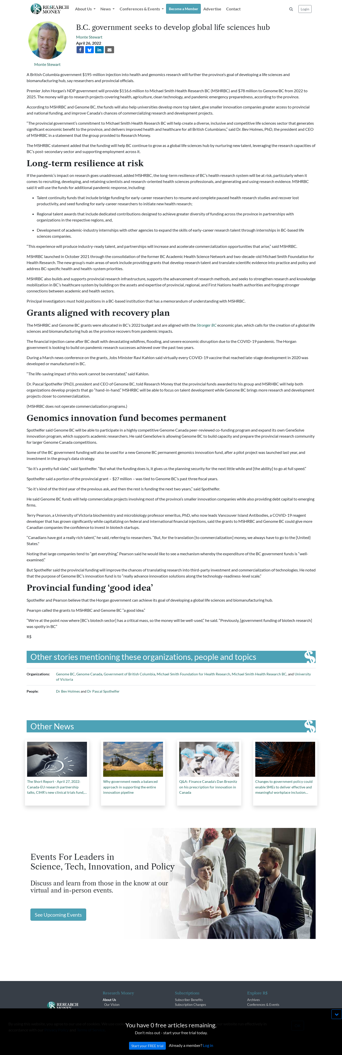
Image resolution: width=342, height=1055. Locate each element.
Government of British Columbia (129, 674)
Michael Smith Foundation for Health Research (193, 674)
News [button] (106, 8)
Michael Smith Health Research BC (259, 674)
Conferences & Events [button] (140, 8)
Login (305, 9)
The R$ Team (113, 1010)
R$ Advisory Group (118, 1014)
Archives (253, 1000)
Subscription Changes (190, 1005)
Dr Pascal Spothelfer (103, 691)
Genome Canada (89, 674)
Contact (233, 8)
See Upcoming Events (58, 915)
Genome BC (65, 674)
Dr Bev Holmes (68, 691)
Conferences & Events (263, 1005)
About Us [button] (84, 8)
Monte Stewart (47, 64)
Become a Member (183, 9)
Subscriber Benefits (189, 1000)
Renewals (182, 1010)
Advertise (212, 8)
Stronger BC (207, 325)
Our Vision (111, 1005)
